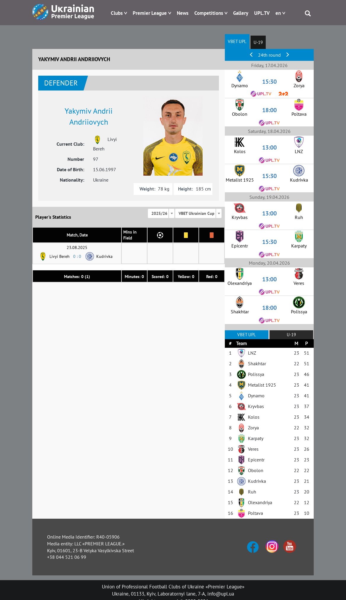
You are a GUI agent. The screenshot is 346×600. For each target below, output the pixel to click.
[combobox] (161, 213)
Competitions (208, 13)
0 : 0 (77, 256)
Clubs (117, 13)
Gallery (240, 13)
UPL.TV (262, 13)
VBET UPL (237, 41)
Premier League (150, 13)
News (182, 13)
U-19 (258, 42)
